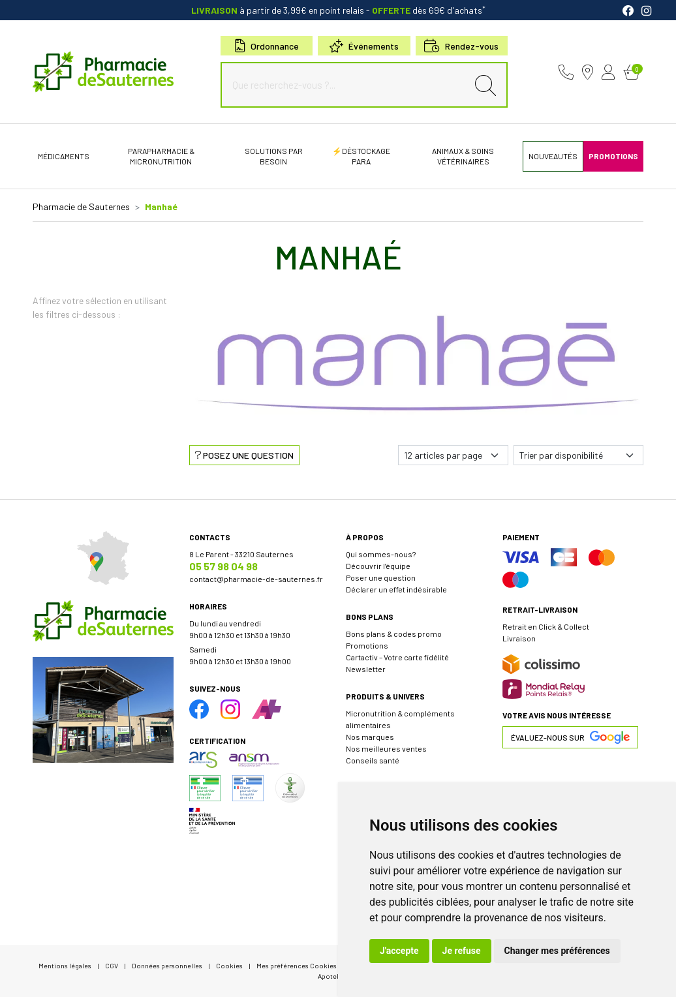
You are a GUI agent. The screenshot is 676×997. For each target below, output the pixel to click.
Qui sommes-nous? (381, 554)
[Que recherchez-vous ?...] (347, 84)
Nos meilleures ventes (386, 748)
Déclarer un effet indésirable (396, 589)
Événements (364, 46)
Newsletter (366, 668)
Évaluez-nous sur (570, 737)
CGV (111, 965)
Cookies (229, 965)
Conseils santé (372, 760)
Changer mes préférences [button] (557, 950)
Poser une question (381, 577)
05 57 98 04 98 (223, 566)
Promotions (367, 645)
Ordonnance (267, 46)
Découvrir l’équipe (378, 565)
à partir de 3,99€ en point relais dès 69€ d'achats (338, 10)
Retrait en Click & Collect (545, 626)
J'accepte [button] (399, 950)
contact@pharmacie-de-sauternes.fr (256, 578)
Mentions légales (64, 965)
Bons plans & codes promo (394, 633)
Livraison (519, 638)
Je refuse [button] (461, 950)
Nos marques (370, 736)
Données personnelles (167, 965)
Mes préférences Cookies (296, 965)
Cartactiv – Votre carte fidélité (397, 657)
